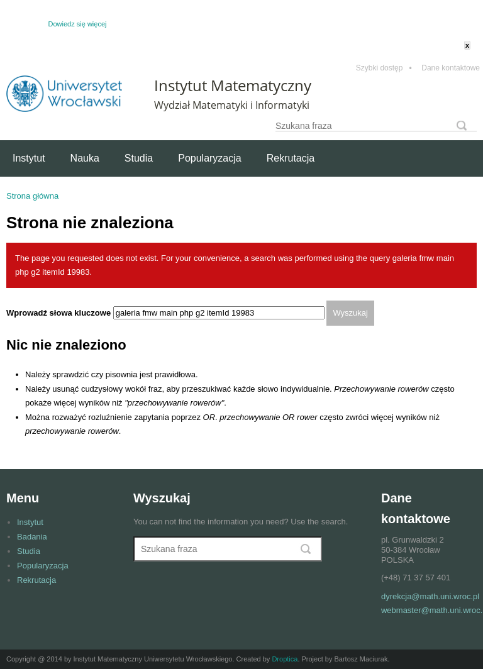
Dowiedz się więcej (77, 24)
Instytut (29, 158)
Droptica (284, 659)
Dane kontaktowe (450, 68)
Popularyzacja (210, 158)
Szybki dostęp (384, 68)
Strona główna (32, 196)
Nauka (84, 158)
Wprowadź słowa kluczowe (59, 313)
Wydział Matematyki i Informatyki (231, 105)
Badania (32, 536)
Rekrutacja (290, 158)
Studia (139, 158)
